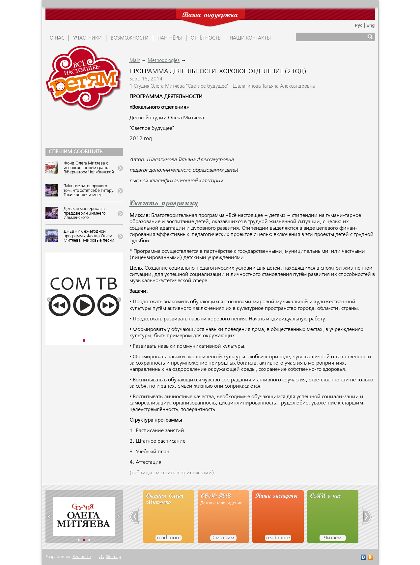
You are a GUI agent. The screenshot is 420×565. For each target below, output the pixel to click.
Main (134, 60)
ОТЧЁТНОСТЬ (206, 38)
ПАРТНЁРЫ (169, 38)
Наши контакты (250, 38)
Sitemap (113, 557)
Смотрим (223, 538)
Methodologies (164, 60)
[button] (49, 300)
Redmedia (81, 557)
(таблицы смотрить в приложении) (171, 473)
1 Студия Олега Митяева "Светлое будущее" (179, 86)
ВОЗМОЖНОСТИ (130, 38)
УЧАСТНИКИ (87, 38)
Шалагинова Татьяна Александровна (274, 86)
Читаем (332, 538)
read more (169, 538)
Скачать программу (163, 204)
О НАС (57, 38)
